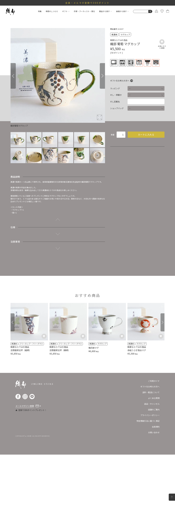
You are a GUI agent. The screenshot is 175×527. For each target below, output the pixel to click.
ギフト (66, 11)
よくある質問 (154, 398)
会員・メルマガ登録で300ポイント (87, 2)
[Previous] (13, 76)
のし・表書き (116, 95)
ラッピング (115, 88)
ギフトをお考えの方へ (119, 80)
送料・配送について (151, 392)
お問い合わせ (154, 432)
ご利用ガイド (154, 381)
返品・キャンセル (152, 403)
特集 (40, 11)
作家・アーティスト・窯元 (84, 11)
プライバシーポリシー (150, 415)
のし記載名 (115, 101)
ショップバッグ (117, 108)
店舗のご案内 (154, 409)
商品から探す (105, 11)
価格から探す (122, 11)
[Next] (102, 76)
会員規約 (156, 426)
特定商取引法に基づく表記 (148, 421)
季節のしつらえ (52, 11)
